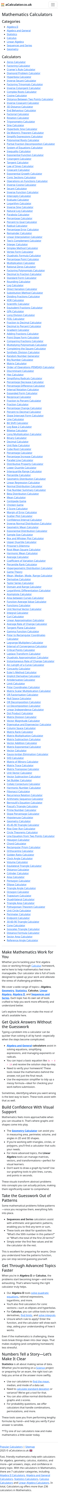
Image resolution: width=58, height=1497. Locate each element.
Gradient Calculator (18, 330)
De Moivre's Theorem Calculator (25, 132)
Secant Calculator (17, 188)
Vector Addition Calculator (22, 743)
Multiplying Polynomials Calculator (27, 345)
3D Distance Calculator (20, 106)
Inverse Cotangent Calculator (24, 88)
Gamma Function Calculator (23, 631)
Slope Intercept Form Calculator (25, 415)
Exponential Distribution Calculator (27, 531)
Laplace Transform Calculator (24, 653)
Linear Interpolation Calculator (24, 237)
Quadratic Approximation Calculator (28, 657)
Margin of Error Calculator (22, 512)
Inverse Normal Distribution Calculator (29, 523)
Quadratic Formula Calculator (24, 255)
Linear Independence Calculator (25, 709)
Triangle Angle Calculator (21, 888)
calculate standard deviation (33, 1389)
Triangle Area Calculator (20, 903)
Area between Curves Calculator (25, 598)
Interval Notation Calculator (23, 389)
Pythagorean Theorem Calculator (26, 907)
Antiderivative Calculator (21, 680)
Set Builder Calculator (19, 780)
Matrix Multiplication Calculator (25, 735)
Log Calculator (15, 285)
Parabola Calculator (18, 214)
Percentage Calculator (19, 218)
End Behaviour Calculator (21, 110)
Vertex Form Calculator (20, 252)
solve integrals (47, 1315)
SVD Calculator (15, 758)
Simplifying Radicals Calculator (24, 378)
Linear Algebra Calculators (34, 1482)
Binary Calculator (17, 438)
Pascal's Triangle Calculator (22, 806)
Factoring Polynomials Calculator (26, 270)
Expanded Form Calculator (22, 393)
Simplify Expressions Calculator (25, 136)
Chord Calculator (16, 843)
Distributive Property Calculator (25, 464)
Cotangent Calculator (19, 158)
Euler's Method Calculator (22, 672)
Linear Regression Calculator (23, 482)
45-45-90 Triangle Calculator (23, 825)
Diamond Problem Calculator (23, 73)
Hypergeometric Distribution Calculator (30, 568)
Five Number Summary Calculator (26, 490)
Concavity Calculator (18, 668)
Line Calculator (15, 419)
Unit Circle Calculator (19, 910)
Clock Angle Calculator (20, 858)
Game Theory (14, 572)
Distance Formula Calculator (23, 933)
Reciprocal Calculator (19, 397)
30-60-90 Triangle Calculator (23, 921)
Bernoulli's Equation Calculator (24, 802)
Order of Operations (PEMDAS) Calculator (31, 367)
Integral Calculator (17, 613)
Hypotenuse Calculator (20, 817)
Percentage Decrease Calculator (25, 382)
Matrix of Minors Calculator (23, 761)
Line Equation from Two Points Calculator (31, 836)
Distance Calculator (18, 869)
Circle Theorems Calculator (22, 832)
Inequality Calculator (19, 151)
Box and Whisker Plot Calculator (25, 538)
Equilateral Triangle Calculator (24, 866)
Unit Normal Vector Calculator (24, 609)
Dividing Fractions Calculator (23, 296)
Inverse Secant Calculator (21, 80)
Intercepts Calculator (19, 196)
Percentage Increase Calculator (25, 456)
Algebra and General (19, 30)
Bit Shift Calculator (17, 423)
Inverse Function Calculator (23, 192)
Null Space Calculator (19, 698)
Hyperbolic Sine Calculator (22, 129)
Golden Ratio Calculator (20, 854)
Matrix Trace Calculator (20, 765)
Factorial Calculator (18, 114)
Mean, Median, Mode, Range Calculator (29, 575)
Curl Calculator (15, 616)
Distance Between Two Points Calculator (30, 99)
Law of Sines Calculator (20, 166)
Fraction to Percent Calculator (24, 400)
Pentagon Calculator (18, 880)
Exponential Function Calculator (25, 155)
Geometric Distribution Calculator (26, 479)
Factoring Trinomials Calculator (25, 84)
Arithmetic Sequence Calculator (25, 799)
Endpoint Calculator (18, 918)
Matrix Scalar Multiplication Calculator (29, 691)
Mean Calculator (16, 497)
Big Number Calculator (20, 359)
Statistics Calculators (26, 1479)
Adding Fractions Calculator (23, 333)
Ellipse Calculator (17, 884)
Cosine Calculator (17, 95)
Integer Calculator (17, 244)
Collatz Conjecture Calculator (23, 784)
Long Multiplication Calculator (24, 434)
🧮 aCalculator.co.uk (16, 4)
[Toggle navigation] (53, 5)
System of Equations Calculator (25, 147)
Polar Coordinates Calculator (23, 687)
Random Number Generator (23, 356)
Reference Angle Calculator (22, 940)
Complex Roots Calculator (22, 92)
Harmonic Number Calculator (24, 787)
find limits (26, 1315)
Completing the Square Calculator (26, 348)
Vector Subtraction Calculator (24, 776)
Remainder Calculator (19, 233)
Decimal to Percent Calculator (24, 326)
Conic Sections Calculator (21, 177)
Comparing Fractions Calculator (25, 341)
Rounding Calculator (18, 281)
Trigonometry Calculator (21, 121)
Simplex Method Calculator (22, 248)
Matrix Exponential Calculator (24, 746)
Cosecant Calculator (18, 170)
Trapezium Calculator (19, 895)
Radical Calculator (17, 225)
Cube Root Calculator (19, 449)
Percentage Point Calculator (23, 259)
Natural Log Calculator (20, 211)
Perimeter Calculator (19, 914)
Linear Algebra (15, 41)
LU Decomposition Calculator (24, 706)
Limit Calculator (16, 683)
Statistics (12, 34)
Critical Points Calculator (21, 650)
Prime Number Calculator (21, 810)
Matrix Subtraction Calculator (24, 739)
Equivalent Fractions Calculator (25, 307)
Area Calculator (16, 877)
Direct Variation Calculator (22, 289)
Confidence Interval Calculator (24, 519)
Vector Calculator (17, 750)
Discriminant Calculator (20, 371)
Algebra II (12, 27)
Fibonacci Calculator (18, 791)
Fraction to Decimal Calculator (24, 322)
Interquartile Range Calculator (24, 471)
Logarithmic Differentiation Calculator (29, 590)
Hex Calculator (15, 374)
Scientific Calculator (18, 304)
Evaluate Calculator (18, 199)
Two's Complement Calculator (24, 240)
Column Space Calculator (21, 728)
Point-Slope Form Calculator (23, 337)
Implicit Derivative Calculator (23, 676)
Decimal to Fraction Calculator (24, 274)
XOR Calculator (15, 300)
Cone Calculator (16, 925)
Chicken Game (15, 505)
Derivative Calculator (19, 579)
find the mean (41, 1381)
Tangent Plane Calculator (21, 627)
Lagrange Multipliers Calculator (25, 642)
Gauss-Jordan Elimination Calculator (27, 754)
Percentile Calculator (19, 475)
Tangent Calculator (18, 162)
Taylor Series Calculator (20, 583)
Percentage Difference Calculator (26, 386)
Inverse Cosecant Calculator (23, 103)
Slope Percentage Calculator (23, 813)
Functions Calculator (18, 605)
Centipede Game (16, 501)
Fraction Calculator (18, 404)
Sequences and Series (19, 45)
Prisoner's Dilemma (18, 546)
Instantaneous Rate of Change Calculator (30, 661)
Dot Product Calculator (20, 713)
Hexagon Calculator (18, 840)
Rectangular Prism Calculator (24, 847)
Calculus (11, 38)
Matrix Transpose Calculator (23, 769)
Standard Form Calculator (22, 278)
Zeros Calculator (16, 62)
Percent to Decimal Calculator (24, 412)
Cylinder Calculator (18, 873)
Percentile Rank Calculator (22, 564)
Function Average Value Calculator (26, 601)
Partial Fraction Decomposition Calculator (31, 144)
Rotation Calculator (18, 118)
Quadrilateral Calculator (20, 899)
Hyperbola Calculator (19, 77)
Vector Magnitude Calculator (23, 720)
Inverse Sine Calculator (20, 207)
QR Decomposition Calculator (24, 702)
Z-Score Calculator (17, 508)
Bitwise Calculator (17, 430)
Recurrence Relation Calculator (25, 795)
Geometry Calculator (19, 821)
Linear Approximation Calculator (25, 620)
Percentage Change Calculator (24, 408)
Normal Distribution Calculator (24, 486)
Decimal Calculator (18, 441)
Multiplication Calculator (21, 263)
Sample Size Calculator (20, 534)
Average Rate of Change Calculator (27, 624)
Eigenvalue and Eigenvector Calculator (29, 724)
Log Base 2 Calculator (19, 426)
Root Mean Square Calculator (24, 549)
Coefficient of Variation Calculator (26, 560)
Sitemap (30, 1446)
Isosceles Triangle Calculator (23, 929)
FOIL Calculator (16, 319)
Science (40, 1368)
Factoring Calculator (18, 65)
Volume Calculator (17, 862)
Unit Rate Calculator (18, 445)
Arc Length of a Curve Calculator (25, 665)
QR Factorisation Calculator (22, 694)
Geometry (12, 49)
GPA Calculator (15, 311)
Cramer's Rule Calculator (21, 69)
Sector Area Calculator (19, 936)
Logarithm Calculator (19, 203)
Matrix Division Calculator (22, 717)
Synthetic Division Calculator (23, 352)
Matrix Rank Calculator (20, 732)
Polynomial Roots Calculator (23, 140)
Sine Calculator (15, 125)
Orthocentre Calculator (20, 851)
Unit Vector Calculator (19, 773)
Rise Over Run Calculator (21, 828)
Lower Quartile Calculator (21, 467)
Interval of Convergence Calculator (27, 646)
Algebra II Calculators (12, 1475)
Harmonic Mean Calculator (22, 553)
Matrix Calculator (17, 363)
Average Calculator (18, 557)
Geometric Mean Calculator (23, 527)
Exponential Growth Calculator (24, 173)
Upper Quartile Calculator (22, 542)
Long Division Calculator (21, 315)
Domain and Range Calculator (24, 586)
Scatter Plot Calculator (19, 516)
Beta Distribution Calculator (23, 493)
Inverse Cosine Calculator (21, 185)
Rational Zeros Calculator (21, 266)
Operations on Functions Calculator (27, 181)
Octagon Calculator (18, 892)
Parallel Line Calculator (20, 460)
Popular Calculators (11, 1446)
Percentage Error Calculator (23, 229)
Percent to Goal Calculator (22, 222)
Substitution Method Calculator (25, 292)
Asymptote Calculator (19, 594)
